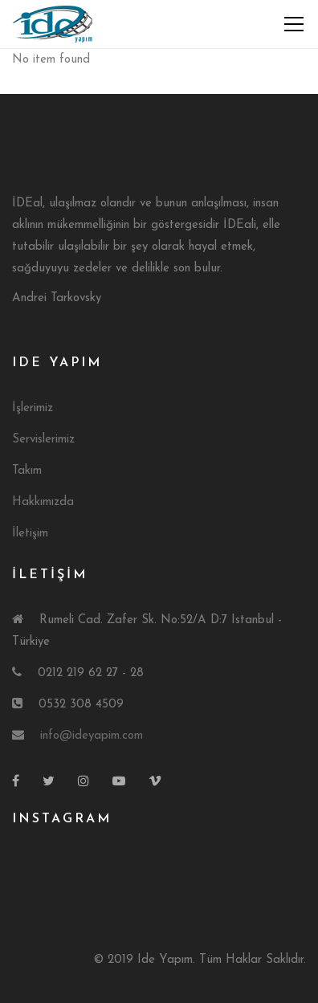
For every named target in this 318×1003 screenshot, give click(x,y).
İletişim (30, 534)
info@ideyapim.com (91, 736)
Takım (27, 471)
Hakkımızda (43, 502)
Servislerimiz (43, 440)
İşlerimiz (32, 408)
